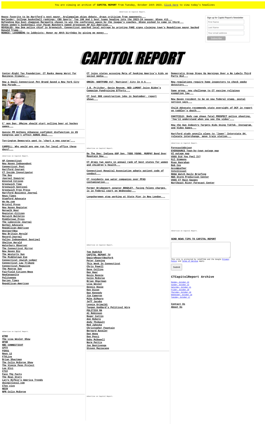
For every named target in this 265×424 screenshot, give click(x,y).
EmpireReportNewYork (100, 258)
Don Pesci (93, 336)
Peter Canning (96, 260)
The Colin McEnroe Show (17, 362)
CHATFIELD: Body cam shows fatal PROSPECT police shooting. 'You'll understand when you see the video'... (211, 118)
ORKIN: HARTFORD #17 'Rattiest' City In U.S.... (119, 82)
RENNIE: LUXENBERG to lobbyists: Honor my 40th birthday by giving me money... (54, 33)
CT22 (5, 371)
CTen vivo (8, 386)
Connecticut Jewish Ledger (19, 260)
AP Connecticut (12, 160)
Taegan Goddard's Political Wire (108, 307)
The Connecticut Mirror (17, 248)
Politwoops (9, 277)
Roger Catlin (95, 316)
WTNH (5, 336)
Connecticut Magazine (16, 266)
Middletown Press (13, 219)
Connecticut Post (13, 166)
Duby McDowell (96, 339)
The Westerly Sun (13, 254)
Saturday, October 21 (181, 290)
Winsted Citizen (12, 181)
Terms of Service (190, 264)
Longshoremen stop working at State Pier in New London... (126, 196)
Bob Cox (176, 165)
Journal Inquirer (13, 178)
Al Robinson (94, 313)
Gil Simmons (178, 159)
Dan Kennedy (94, 293)
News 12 (7, 353)
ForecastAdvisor (181, 147)
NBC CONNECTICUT (12, 345)
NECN (5, 388)
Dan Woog (92, 333)
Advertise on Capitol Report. (132, 12)
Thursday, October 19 (181, 295)
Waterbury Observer (14, 245)
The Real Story (12, 377)
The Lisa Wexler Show (16, 339)
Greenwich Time (12, 184)
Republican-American (15, 228)
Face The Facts (12, 374)
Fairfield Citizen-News (17, 272)
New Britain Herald (14, 233)
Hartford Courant (13, 169)
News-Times (9, 196)
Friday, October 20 (180, 293)
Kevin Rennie (95, 275)
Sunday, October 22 (180, 288)
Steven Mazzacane (98, 348)
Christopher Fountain (101, 328)
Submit (176, 270)
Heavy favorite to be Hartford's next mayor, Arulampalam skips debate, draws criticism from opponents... (73, 17)
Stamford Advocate (14, 198)
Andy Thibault (96, 322)
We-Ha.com (8, 201)
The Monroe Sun (12, 269)
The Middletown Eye (14, 257)
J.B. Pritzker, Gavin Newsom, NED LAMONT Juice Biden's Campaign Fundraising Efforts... (124, 89)
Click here (171, 5)
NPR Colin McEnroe (14, 391)
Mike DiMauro (95, 298)
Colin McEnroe (96, 278)
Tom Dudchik (94, 252)
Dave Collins (95, 269)
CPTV (5, 348)
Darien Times (10, 280)
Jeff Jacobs (94, 301)
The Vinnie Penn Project (18, 365)
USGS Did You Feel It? (185, 156)
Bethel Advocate (12, 225)
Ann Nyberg (94, 319)
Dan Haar (92, 272)
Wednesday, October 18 (181, 298)
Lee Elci (7, 368)
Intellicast (178, 171)
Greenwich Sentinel (14, 187)
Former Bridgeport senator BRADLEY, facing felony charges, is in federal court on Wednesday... (127, 189)
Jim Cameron (94, 295)
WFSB (5, 342)
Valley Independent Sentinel (21, 239)
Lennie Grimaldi (97, 304)
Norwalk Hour (10, 210)
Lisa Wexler (94, 284)
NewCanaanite (10, 274)
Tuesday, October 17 (180, 300)
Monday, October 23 (180, 285)
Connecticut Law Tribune (18, 263)
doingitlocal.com (13, 383)
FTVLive (7, 356)
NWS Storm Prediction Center (190, 177)
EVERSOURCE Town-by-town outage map (195, 150)
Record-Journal (12, 236)
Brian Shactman (12, 359)
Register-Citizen (13, 213)
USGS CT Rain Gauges (184, 180)
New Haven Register (14, 207)
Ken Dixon (93, 290)
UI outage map (180, 153)
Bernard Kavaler (97, 330)
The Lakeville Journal (17, 222)
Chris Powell (95, 266)
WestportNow (10, 231)
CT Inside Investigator (17, 172)
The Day (7, 175)
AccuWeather (178, 168)
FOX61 (5, 351)
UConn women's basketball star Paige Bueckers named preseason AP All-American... (56, 25)
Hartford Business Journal (19, 193)
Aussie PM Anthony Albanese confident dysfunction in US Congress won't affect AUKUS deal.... (40, 133)
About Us (176, 310)
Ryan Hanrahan (180, 162)
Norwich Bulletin (13, 216)
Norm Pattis (94, 342)
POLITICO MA (94, 310)
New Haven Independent (17, 163)
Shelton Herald (12, 242)
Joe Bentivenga (96, 345)
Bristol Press (11, 204)
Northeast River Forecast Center (192, 183)
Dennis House (95, 287)
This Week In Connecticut (103, 263)
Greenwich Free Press (16, 190)
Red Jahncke (94, 325)
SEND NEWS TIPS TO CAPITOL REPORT (193, 239)
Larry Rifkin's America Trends (22, 380)
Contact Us (178, 307)
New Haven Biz (11, 251)
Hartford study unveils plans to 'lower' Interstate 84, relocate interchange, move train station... (209, 135)
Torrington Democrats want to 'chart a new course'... (38, 140)
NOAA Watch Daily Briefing (188, 174)
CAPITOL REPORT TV (98, 254)
